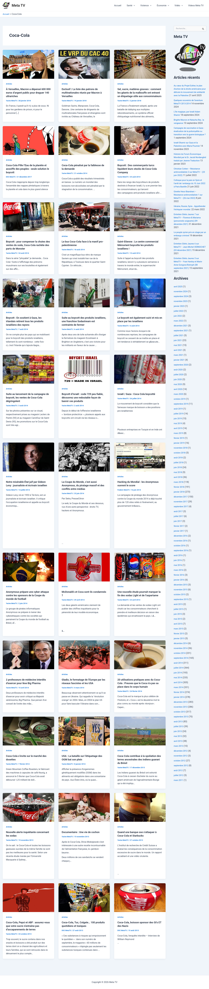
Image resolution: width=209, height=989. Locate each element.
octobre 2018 (180, 459)
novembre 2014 (181, 654)
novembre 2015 (181, 596)
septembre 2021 (182, 337)
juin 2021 (178, 347)
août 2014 (179, 669)
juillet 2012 (179, 781)
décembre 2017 (181, 503)
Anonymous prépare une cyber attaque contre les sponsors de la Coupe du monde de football (26, 599)
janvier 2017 (180, 537)
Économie (165, 5)
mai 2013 (178, 742)
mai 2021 (178, 351)
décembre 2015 (181, 591)
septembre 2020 (182, 371)
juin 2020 (178, 386)
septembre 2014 (182, 664)
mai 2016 (178, 571)
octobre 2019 (180, 405)
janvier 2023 (180, 312)
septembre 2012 (182, 772)
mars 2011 (179, 786)
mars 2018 (179, 488)
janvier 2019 (180, 449)
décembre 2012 (181, 757)
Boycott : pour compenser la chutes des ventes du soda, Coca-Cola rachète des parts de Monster (27, 248)
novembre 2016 (181, 547)
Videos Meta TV (196, 5)
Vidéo (180, 5)
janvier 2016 (180, 586)
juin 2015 (178, 620)
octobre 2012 (180, 767)
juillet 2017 (179, 522)
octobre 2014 (180, 659)
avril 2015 (178, 630)
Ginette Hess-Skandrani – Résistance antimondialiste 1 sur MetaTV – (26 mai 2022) (189, 198)
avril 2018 (178, 483)
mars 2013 (179, 752)
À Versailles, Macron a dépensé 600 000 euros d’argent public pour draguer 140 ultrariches (28, 92)
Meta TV (18, 5)
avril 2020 (178, 395)
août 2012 (179, 777)
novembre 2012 (181, 762)
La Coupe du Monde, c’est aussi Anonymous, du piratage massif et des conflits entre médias (82, 489)
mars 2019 (179, 439)
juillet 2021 (179, 342)
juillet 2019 (179, 420)
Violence (149, 5)
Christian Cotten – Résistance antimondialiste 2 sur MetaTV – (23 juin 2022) (189, 175)
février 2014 (179, 698)
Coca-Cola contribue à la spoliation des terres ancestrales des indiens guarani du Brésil (138, 763)
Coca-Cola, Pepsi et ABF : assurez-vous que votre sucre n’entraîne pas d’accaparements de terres (27, 929)
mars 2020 (179, 400)
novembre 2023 (181, 307)
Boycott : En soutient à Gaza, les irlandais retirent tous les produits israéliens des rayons (26, 325)
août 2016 (179, 562)
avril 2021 (178, 356)
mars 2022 (179, 327)
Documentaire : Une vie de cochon (82, 835)
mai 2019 (178, 430)
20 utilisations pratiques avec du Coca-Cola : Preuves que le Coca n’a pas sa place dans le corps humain (139, 687)
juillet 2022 (179, 317)
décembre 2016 (181, 542)
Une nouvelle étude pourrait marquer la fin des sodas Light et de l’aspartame (139, 599)
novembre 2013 (181, 713)
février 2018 (179, 493)
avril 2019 (178, 434)
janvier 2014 (180, 703)
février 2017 (179, 532)
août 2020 (179, 376)
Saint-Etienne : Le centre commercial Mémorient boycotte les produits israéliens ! (139, 248)
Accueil (123, 5)
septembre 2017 (182, 513)
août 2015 (179, 610)
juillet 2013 (179, 733)
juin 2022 (178, 322)
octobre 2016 (180, 552)
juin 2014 (178, 679)
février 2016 (179, 581)
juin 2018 (178, 474)
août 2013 (179, 728)
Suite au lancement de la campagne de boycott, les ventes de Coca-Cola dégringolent (28, 401)
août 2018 (179, 464)
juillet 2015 (179, 615)
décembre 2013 (181, 708)
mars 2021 (179, 361)
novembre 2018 (181, 454)
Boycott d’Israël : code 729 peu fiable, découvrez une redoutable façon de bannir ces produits (82, 401)
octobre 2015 (180, 601)
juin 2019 (178, 425)
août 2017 (179, 518)
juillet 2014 (179, 674)
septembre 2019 (182, 410)
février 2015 (179, 640)
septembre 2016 (182, 557)
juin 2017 (178, 527)
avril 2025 (178, 293)
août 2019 (179, 415)
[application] (138, 5)
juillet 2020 (179, 381)
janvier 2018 (180, 498)
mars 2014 (179, 694)
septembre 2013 (182, 723)
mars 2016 (179, 576)
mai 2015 (178, 625)
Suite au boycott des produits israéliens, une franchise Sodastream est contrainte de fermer (84, 325)
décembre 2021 (181, 332)
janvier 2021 (180, 366)
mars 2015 (179, 635)
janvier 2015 (180, 645)
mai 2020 (178, 390)
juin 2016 (178, 566)
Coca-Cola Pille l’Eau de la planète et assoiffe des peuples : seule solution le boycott (28, 172)
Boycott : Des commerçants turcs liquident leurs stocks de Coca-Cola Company (139, 172)
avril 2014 (178, 689)
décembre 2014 (181, 650)
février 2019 (179, 444)
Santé (136, 5)
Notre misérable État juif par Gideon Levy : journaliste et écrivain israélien (28, 489)
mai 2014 (178, 684)
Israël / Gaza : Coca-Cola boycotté (138, 397)
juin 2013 (178, 737)
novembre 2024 (181, 298)
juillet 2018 (179, 469)
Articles (9, 84)
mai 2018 (178, 478)
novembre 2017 (181, 508)
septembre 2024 (182, 303)
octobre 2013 (180, 718)
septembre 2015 (182, 606)
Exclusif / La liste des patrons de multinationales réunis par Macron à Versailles (84, 92)
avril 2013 (178, 747)
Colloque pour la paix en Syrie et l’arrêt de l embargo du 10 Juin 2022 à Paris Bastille (189, 186)
